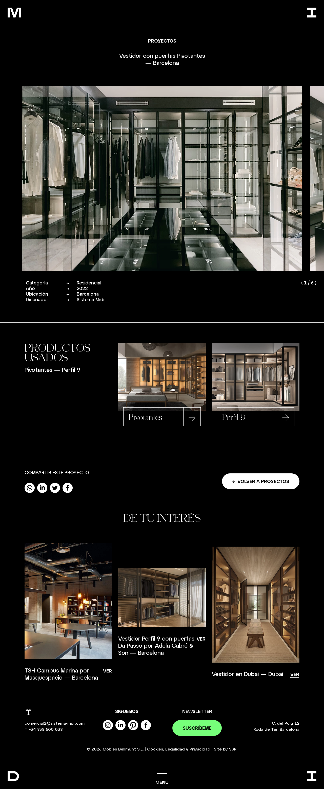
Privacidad (200, 749)
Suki (233, 749)
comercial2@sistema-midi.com (55, 723)
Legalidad (175, 749)
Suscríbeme (197, 728)
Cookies (155, 749)
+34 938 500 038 (46, 729)
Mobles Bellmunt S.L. (123, 749)
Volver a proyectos (260, 481)
